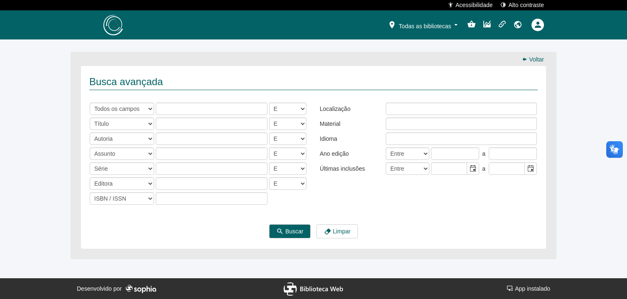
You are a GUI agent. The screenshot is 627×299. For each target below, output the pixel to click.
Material (330, 123)
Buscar (289, 231)
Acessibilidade (470, 5)
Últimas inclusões (342, 168)
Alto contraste (522, 5)
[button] (423, 24)
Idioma (328, 138)
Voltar (533, 59)
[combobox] (449, 168)
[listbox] (392, 108)
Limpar (337, 231)
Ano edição (334, 153)
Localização (335, 108)
